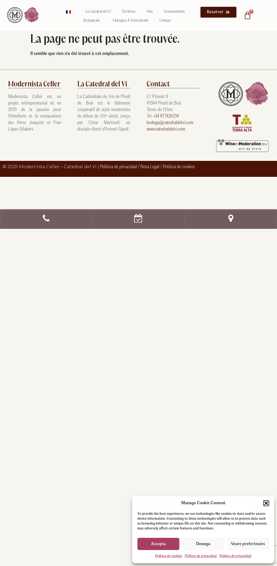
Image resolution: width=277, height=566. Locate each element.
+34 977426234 (166, 116)
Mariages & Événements (131, 20)
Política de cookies (168, 556)
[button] (266, 503)
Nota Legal (150, 167)
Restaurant (93, 21)
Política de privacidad (201, 556)
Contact (165, 20)
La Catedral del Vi (98, 12)
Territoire (129, 12)
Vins (150, 12)
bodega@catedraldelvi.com (170, 123)
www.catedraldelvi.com (166, 129)
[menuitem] (70, 12)
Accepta (158, 544)
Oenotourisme (176, 12)
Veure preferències (248, 544)
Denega (203, 544)
